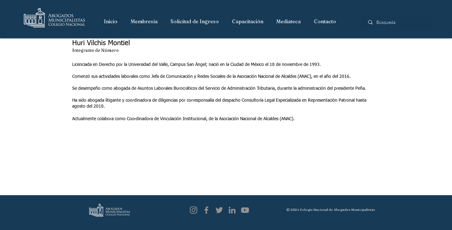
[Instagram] (193, 210)
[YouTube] (245, 210)
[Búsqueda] (398, 22)
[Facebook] (206, 210)
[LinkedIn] (232, 210)
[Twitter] (219, 210)
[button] (144, 21)
